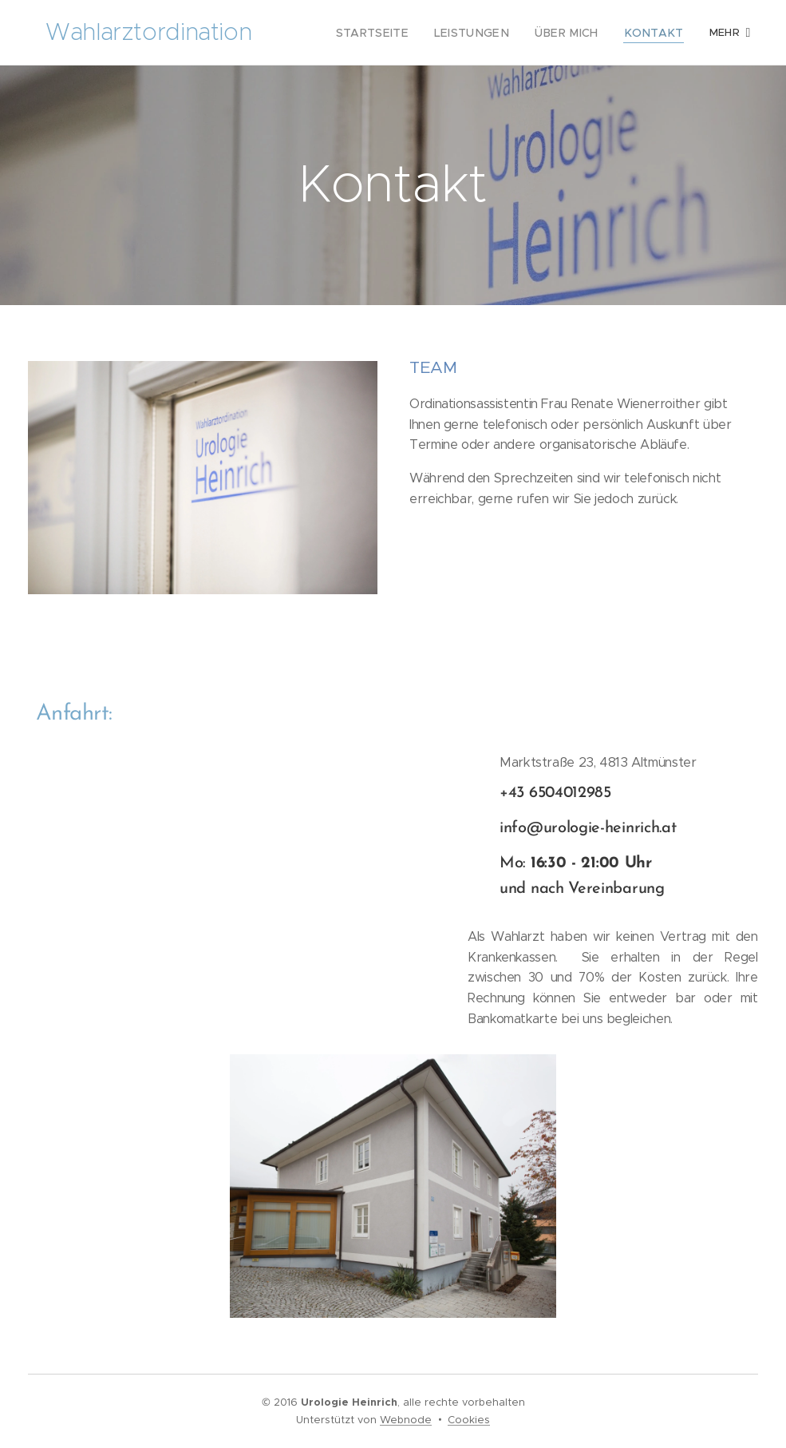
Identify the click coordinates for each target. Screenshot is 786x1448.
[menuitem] (400, 33)
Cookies (469, 1419)
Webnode (406, 1419)
